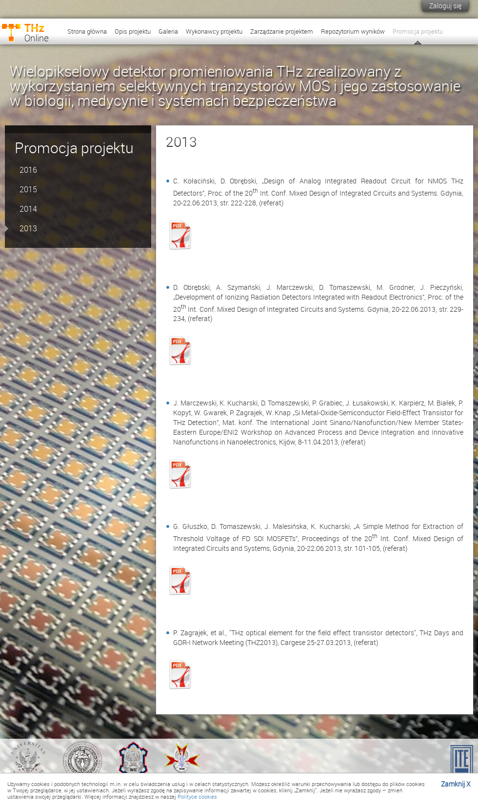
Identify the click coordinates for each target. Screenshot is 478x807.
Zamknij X (456, 784)
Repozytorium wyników (353, 31)
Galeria (168, 31)
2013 (28, 228)
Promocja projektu (418, 31)
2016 (28, 169)
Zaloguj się (445, 5)
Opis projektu (133, 31)
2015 (28, 189)
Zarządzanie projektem (281, 31)
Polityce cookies (197, 796)
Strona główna (87, 31)
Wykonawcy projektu (214, 31)
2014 (28, 208)
